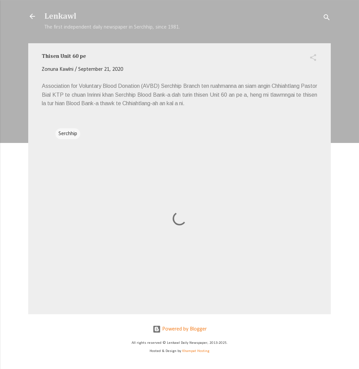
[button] (313, 58)
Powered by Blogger (180, 329)
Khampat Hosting (195, 351)
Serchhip (67, 134)
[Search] (327, 18)
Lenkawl (60, 16)
